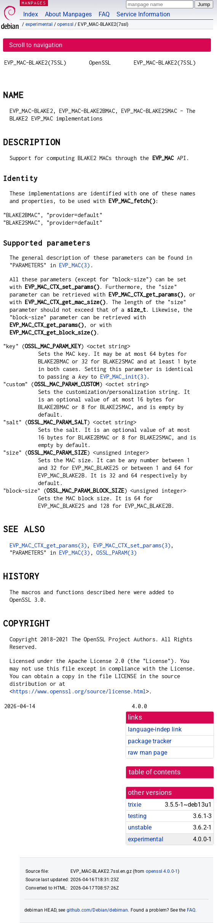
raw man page (147, 752)
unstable (140, 827)
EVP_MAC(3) (74, 265)
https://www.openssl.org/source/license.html (79, 691)
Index (30, 14)
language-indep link (155, 729)
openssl (65, 24)
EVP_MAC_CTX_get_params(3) (48, 545)
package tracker (149, 741)
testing (137, 816)
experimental (39, 24)
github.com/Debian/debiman (97, 910)
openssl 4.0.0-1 (162, 871)
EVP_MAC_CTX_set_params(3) (132, 545)
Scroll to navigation (35, 45)
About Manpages (68, 14)
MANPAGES (34, 2)
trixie (134, 804)
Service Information (143, 14)
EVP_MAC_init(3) (123, 376)
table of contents (155, 772)
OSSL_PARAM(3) (116, 552)
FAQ (104, 14)
